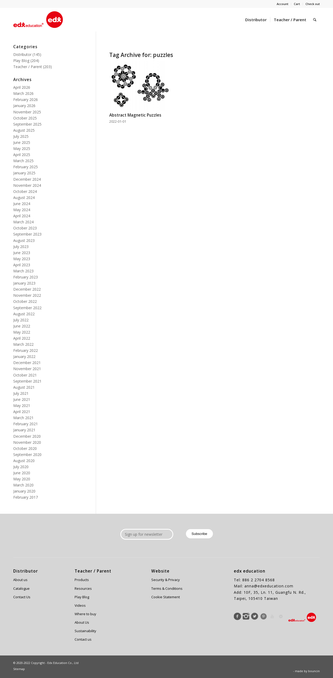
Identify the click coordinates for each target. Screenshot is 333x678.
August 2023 (24, 240)
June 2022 (21, 326)
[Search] (315, 20)
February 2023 (25, 277)
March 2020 (23, 485)
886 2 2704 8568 (258, 579)
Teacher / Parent (27, 66)
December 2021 (27, 362)
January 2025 (24, 172)
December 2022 (27, 289)
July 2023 (21, 246)
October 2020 (25, 448)
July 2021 (21, 393)
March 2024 (23, 221)
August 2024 (24, 197)
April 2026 (21, 87)
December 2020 (27, 436)
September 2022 (27, 307)
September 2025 (27, 124)
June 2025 (21, 142)
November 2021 (27, 368)
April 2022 (21, 338)
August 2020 (24, 460)
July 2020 (21, 466)
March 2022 (23, 344)
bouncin (314, 671)
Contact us (83, 639)
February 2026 (25, 99)
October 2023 (25, 228)
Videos (80, 605)
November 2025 (27, 111)
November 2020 (27, 442)
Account (282, 4)
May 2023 (21, 258)
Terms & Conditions (167, 588)
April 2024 (21, 215)
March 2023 (23, 270)
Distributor (22, 54)
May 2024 (21, 209)
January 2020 (24, 491)
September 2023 (27, 234)
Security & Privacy (165, 579)
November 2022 (27, 295)
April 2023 (21, 264)
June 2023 (21, 252)
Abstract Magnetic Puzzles (135, 115)
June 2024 (21, 203)
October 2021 (25, 375)
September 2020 (27, 454)
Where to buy (85, 613)
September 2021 (27, 381)
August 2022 (24, 313)
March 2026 (23, 93)
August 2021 (24, 387)
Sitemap (19, 669)
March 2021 (23, 417)
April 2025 (21, 154)
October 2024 (25, 191)
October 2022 (25, 301)
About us (20, 579)
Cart (297, 4)
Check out (312, 4)
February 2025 (25, 166)
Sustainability (85, 630)
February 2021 (25, 423)
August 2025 (24, 130)
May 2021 (21, 405)
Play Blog (21, 60)
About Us (82, 622)
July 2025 (21, 136)
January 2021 (24, 429)
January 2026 (24, 105)
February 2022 (25, 350)
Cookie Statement (165, 597)
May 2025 (21, 148)
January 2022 (24, 356)
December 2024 (27, 179)
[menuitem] (282, 4)
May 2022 (21, 332)
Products (82, 579)
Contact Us (21, 597)
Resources (83, 588)
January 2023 (24, 283)
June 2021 (21, 399)
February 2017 (25, 497)
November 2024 (27, 185)
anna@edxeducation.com (268, 585)
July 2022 (21, 319)
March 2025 (23, 160)
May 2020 (21, 478)
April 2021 (21, 411)
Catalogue (21, 588)
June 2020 (21, 472)
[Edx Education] (38, 20)
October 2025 (25, 118)
